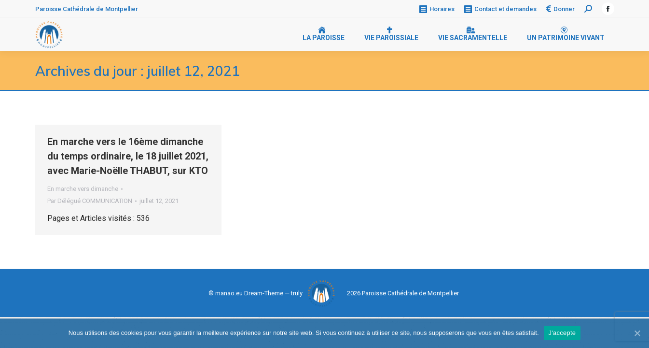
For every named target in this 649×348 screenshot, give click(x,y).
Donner (560, 9)
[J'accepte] (637, 333)
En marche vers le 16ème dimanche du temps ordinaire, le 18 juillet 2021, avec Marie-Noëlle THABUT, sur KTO (127, 156)
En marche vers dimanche (82, 188)
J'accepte (562, 332)
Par (89, 200)
